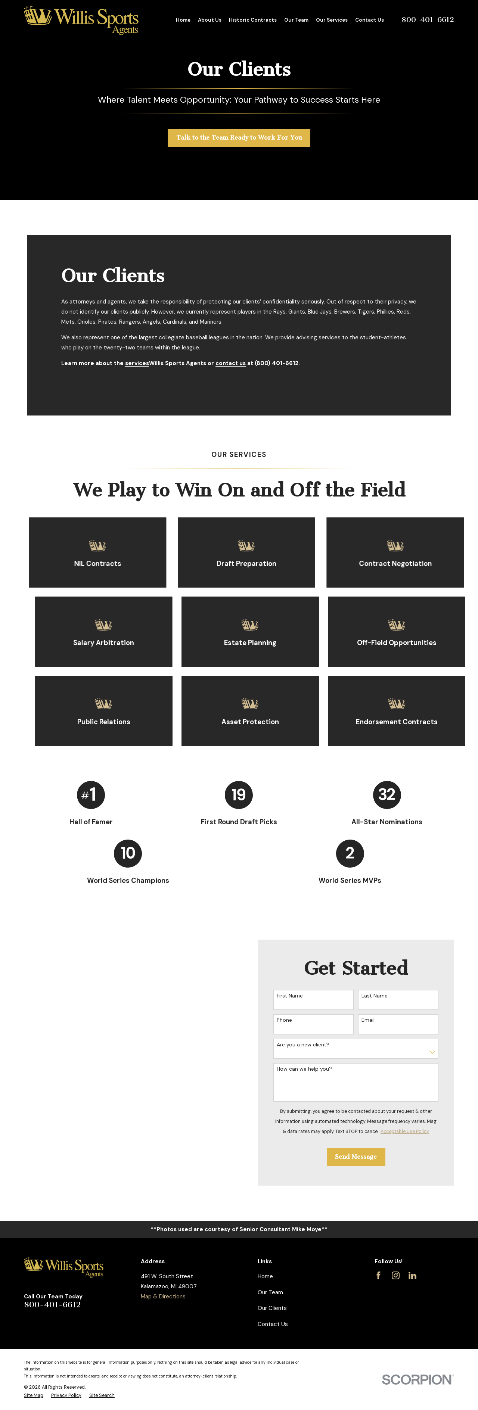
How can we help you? (313, 1069)
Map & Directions (163, 1296)
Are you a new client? (312, 1045)
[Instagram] (396, 1275)
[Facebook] (378, 1275)
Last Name (384, 996)
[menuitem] (33, 1395)
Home (265, 1276)
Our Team (270, 1292)
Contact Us (273, 1324)
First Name (299, 996)
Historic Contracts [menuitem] (253, 20)
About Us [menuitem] (209, 20)
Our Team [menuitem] (296, 20)
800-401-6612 (427, 19)
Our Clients (272, 1308)
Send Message (366, 1156)
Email (377, 1020)
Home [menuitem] (183, 20)
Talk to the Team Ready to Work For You (239, 137)
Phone (293, 1020)
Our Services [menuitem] (332, 20)
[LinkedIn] (412, 1275)
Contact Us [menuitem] (369, 20)
